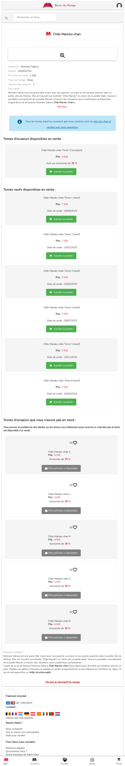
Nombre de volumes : (20, 84)
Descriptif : (14, 89)
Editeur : (12, 71)
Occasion (34, 763)
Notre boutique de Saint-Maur (22, 754)
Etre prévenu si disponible (61, 468)
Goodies (64, 763)
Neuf (5, 763)
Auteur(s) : (14, 66)
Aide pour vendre (15, 735)
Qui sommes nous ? (16, 751)
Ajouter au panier (61, 171)
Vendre (92, 763)
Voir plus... (62, 106)
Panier (119, 763)
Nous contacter (14, 729)
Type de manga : (17, 80)
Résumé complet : (13, 652)
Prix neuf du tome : (19, 75)
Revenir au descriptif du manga (62, 682)
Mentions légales (15, 748)
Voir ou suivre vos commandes (22, 732)
